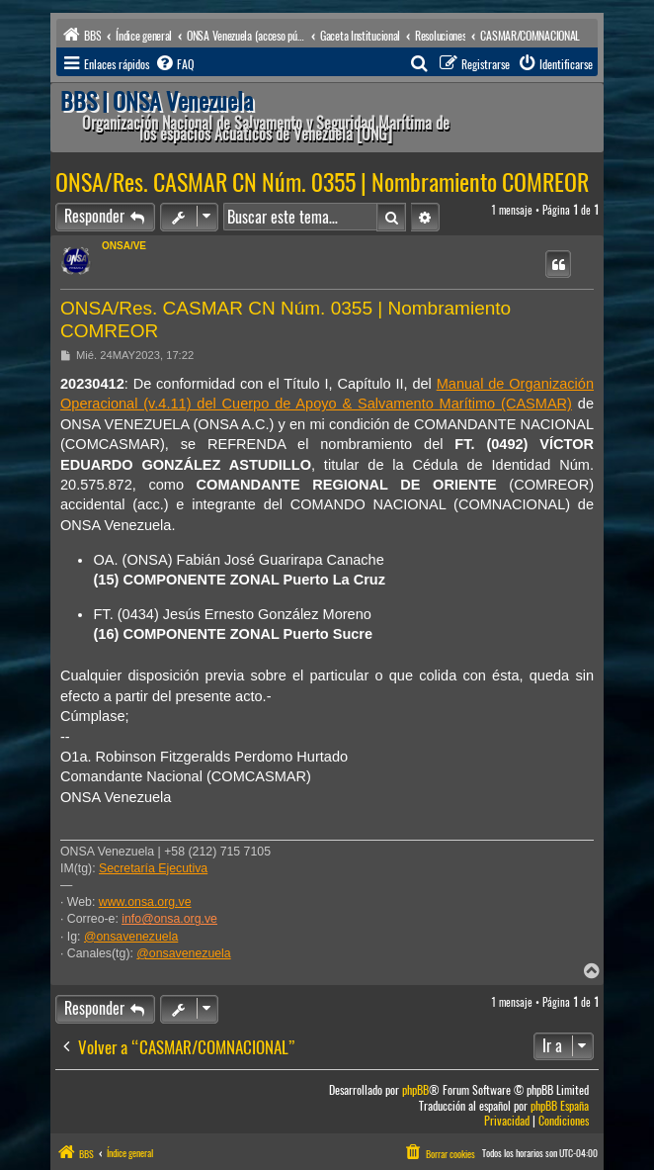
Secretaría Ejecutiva (153, 868)
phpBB (415, 1090)
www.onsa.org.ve (145, 902)
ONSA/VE (124, 245)
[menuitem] (174, 64)
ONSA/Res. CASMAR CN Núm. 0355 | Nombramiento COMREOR (322, 182)
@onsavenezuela (131, 937)
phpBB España (560, 1106)
